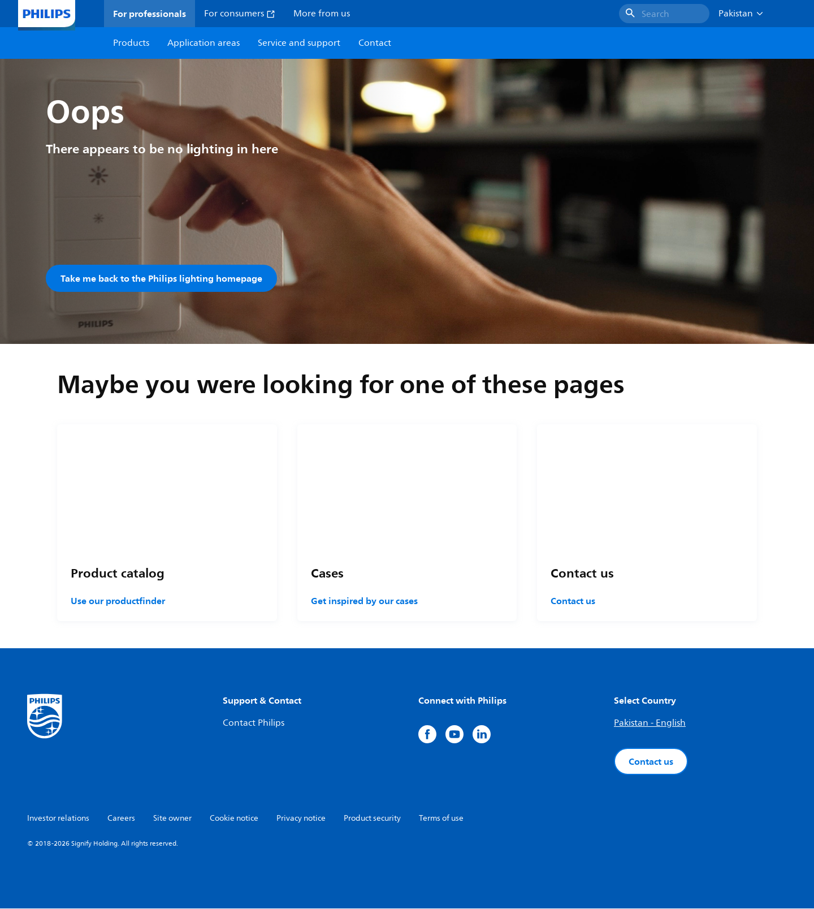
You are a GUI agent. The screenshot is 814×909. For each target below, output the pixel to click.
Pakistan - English (650, 723)
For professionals (149, 13)
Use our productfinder (118, 601)
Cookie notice (234, 818)
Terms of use (441, 818)
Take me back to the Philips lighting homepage (161, 278)
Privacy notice (301, 818)
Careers (121, 818)
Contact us (573, 601)
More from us (321, 13)
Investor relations (58, 818)
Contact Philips (253, 723)
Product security (372, 818)
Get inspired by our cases (364, 601)
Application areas (203, 43)
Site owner (172, 818)
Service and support (299, 43)
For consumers (239, 13)
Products (131, 43)
